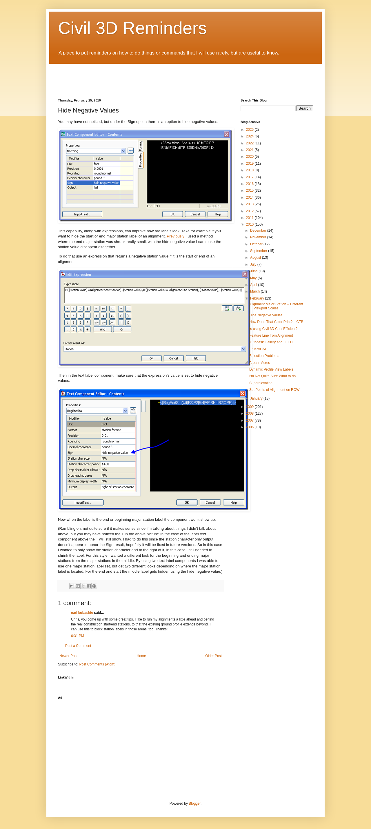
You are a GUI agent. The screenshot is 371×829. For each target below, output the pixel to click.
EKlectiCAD (258, 349)
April (254, 285)
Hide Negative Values (266, 315)
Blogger (195, 803)
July (253, 264)
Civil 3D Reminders (132, 28)
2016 (250, 184)
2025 (250, 130)
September (259, 251)
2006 (250, 427)
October (256, 244)
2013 (250, 204)
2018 (250, 170)
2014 (250, 197)
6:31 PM (77, 636)
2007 (250, 420)
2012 (250, 211)
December (258, 230)
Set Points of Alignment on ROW (274, 390)
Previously (175, 236)
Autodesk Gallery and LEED (270, 342)
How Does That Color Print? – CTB (276, 322)
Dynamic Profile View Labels (271, 369)
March (255, 291)
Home (141, 656)
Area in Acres (259, 363)
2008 (250, 413)
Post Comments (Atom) (97, 664)
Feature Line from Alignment (271, 335)
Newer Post (68, 656)
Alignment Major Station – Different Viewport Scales (276, 306)
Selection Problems (264, 356)
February (257, 298)
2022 (250, 143)
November (258, 237)
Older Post (213, 656)
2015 (250, 190)
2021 (250, 150)
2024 (250, 136)
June (254, 271)
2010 (250, 224)
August (256, 257)
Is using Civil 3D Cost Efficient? (273, 329)
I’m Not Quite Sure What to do (272, 376)
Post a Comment (78, 646)
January (256, 398)
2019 (250, 164)
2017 (250, 177)
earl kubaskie (82, 613)
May (254, 278)
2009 (250, 407)
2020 (250, 157)
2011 (250, 218)
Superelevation (260, 383)
